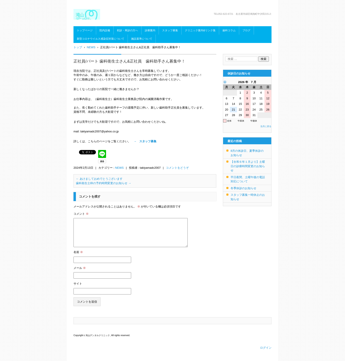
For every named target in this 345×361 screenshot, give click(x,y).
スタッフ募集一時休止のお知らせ (248, 197)
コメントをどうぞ (177, 167)
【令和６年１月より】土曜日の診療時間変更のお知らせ (248, 166)
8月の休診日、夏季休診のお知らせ (247, 153)
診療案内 (150, 30)
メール (79, 268)
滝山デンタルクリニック (109, 22)
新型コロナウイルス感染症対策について (100, 38)
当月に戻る (265, 126)
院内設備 (104, 30)
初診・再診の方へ (127, 30)
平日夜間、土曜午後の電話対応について (248, 179)
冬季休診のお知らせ (243, 188)
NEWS (119, 167)
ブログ (246, 30)
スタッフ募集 (170, 30)
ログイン (266, 347)
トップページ (85, 30)
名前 (78, 252)
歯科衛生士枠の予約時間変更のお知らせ (103, 183)
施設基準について (141, 38)
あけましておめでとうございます (99, 178)
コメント (81, 213)
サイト (77, 283)
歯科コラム (229, 30)
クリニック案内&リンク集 (200, 30)
